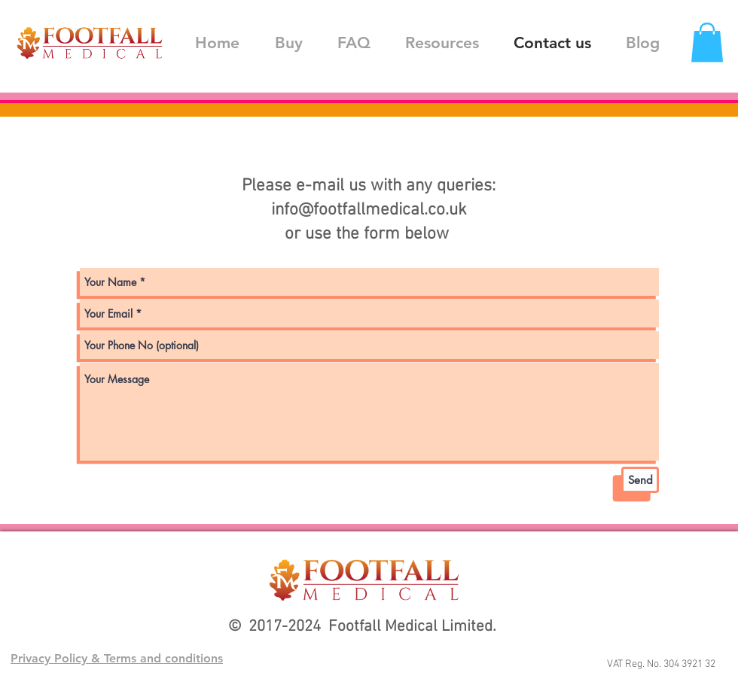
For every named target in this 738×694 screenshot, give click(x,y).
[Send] (640, 480)
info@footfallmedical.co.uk (369, 210)
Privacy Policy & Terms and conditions (117, 658)
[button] (707, 42)
